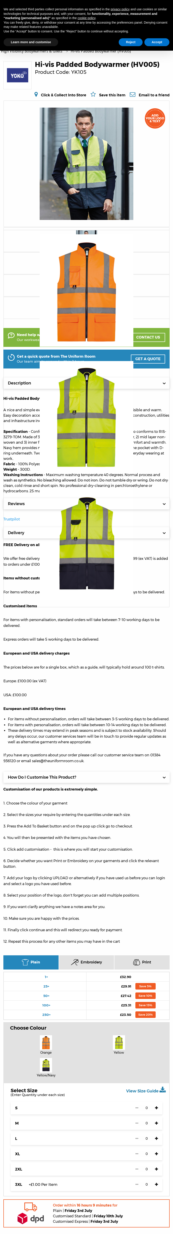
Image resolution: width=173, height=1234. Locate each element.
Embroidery (86, 962)
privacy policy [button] (120, 9)
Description (87, 383)
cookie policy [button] (86, 18)
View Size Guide (146, 1090)
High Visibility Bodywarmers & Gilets (32, 51)
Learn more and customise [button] (31, 42)
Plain (31, 962)
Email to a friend (154, 95)
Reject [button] (130, 42)
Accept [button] (157, 42)
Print (142, 962)
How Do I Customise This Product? (87, 777)
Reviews (87, 503)
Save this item (112, 95)
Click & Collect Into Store (63, 95)
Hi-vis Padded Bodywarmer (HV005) (101, 51)
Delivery (87, 532)
